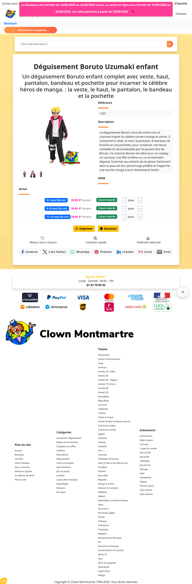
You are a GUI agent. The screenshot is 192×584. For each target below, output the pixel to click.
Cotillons (60, 450)
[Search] (93, 44)
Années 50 (103, 375)
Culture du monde (107, 429)
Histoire (102, 471)
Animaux (102, 367)
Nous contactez (22, 467)
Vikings (101, 575)
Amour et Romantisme (109, 359)
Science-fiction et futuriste (111, 550)
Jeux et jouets (63, 471)
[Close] (132, 11)
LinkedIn (125, 252)
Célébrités (103, 409)
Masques (60, 487)
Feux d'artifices (63, 467)
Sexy (100, 558)
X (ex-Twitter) (54, 252)
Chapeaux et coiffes (66, 446)
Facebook (29, 252)
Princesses (103, 529)
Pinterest (103, 252)
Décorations (62, 454)
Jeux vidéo (103, 475)
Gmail (145, 252)
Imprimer (84, 229)
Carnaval (102, 404)
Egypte (101, 433)
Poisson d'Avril (147, 485)
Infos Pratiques (22, 463)
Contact (181, 14)
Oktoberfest (145, 477)
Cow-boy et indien (107, 425)
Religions (102, 533)
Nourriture (103, 508)
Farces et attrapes (65, 463)
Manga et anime (106, 483)
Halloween (145, 460)
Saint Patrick (146, 490)
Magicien (102, 479)
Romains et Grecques (108, 546)
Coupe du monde (148, 448)
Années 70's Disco (106, 384)
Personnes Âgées (106, 512)
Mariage (144, 469)
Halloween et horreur (108, 458)
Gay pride (144, 456)
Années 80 (103, 388)
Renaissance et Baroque (110, 537)
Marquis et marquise (108, 487)
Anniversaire (146, 436)
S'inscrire (180, 3)
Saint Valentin (146, 494)
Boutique (10, 23)
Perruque (61, 492)
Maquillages (62, 483)
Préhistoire (103, 525)
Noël (142, 473)
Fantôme (102, 446)
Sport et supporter (107, 562)
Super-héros (104, 571)
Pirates (101, 517)
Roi (99, 542)
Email (163, 252)
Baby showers (146, 440)
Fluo (100, 450)
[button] (182, 292)
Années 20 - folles (106, 371)
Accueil (18, 450)
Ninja (100, 504)
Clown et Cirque (106, 417)
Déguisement (63, 458)
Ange (100, 363)
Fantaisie (102, 438)
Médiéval (102, 492)
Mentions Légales (23, 471)
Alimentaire (103, 354)
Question (108, 229)
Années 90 (103, 392)
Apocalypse (103, 396)
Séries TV (102, 554)
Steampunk (103, 566)
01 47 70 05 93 (96, 285)
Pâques (143, 481)
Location (19, 458)
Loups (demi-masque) (67, 479)
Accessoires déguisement (68, 438)
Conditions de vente (24, 475)
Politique (102, 521)
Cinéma (102, 413)
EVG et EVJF (145, 452)
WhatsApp (79, 252)
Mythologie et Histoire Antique (113, 500)
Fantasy (102, 442)
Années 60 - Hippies (107, 379)
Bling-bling (103, 400)
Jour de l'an (145, 465)
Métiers (102, 496)
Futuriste (102, 454)
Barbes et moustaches (67, 442)
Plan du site (20, 479)
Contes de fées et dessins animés (114, 421)
